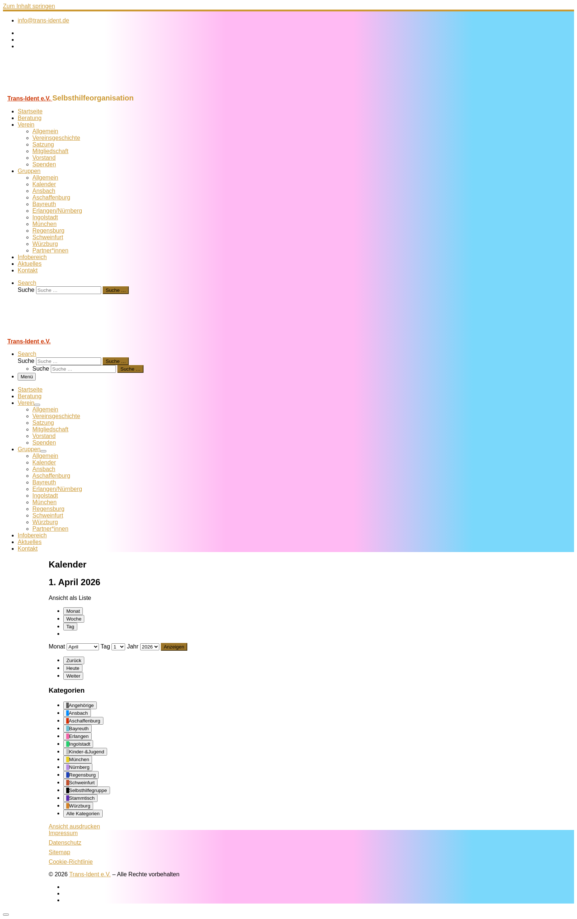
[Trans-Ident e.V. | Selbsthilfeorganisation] (49, 90)
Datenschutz (65, 843)
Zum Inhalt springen (29, 6)
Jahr (132, 646)
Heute (72, 668)
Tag (70, 626)
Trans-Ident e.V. (90, 874)
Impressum (63, 833)
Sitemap (59, 852)
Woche (73, 619)
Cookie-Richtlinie (71, 862)
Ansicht (74, 826)
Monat (73, 611)
